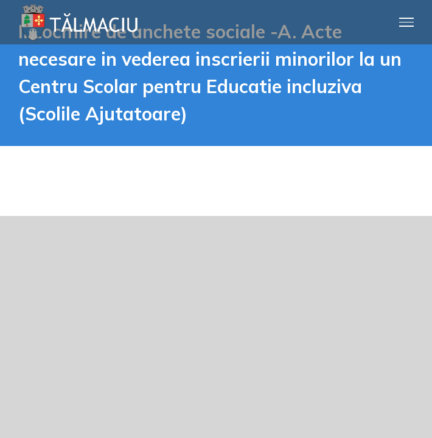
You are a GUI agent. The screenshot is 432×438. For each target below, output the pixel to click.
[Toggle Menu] (407, 22)
